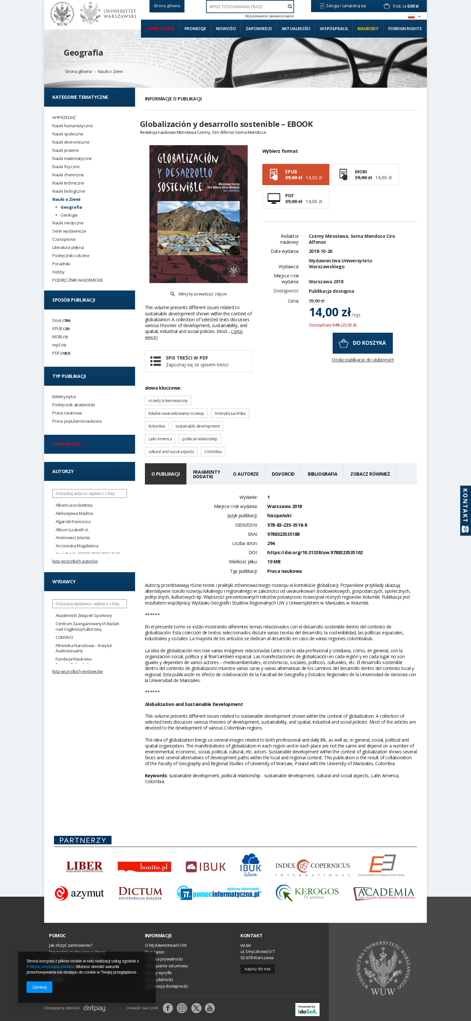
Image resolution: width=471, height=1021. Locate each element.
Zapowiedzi (259, 28)
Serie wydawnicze (69, 231)
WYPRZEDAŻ (63, 117)
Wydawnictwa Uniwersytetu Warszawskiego (340, 275)
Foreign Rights (405, 28)
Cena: (293, 312)
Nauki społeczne (67, 134)
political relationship (199, 424)
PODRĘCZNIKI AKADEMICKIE (77, 280)
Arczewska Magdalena (77, 546)
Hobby (58, 272)
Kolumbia (156, 411)
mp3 (59, 345)
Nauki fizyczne (65, 166)
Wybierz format (280, 162)
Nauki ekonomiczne (70, 142)
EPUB (60, 328)
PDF (61, 353)
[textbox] (250, 6)
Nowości (226, 28)
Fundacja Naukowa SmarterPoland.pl (74, 661)
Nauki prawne (65, 150)
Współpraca (334, 28)
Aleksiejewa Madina (74, 513)
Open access (161, 28)
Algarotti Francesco (73, 521)
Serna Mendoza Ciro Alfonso (352, 250)
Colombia (213, 436)
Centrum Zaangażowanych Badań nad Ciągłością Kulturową (87, 626)
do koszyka (369, 354)
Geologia (69, 215)
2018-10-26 (320, 263)
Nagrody (368, 28)
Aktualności (296, 28)
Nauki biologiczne (68, 191)
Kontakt (251, 921)
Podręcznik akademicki (73, 405)
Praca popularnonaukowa (76, 421)
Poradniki (61, 264)
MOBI (60, 337)
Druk (61, 320)
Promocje (195, 28)
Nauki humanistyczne (72, 126)
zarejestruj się (354, 6)
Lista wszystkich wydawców (77, 671)
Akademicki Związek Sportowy (84, 615)
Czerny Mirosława (328, 247)
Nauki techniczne (68, 183)
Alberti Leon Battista (74, 505)
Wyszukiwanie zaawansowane (269, 16)
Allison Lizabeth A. (72, 530)
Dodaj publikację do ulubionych (363, 371)
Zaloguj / (334, 6)
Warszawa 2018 (326, 293)
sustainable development (197, 411)
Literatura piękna (68, 247)
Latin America (160, 424)
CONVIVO (64, 637)
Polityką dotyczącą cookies (50, 966)
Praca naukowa (67, 413)
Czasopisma (64, 239)
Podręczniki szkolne (70, 255)
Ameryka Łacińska (230, 398)
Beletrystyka (64, 396)
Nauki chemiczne (68, 175)
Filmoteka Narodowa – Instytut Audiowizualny (84, 648)
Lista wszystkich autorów (74, 561)
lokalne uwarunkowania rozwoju (176, 398)
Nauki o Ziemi (110, 71)
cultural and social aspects (171, 436)
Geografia (83, 52)
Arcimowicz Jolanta (73, 537)
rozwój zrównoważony (168, 385)
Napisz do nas (257, 954)
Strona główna (78, 71)
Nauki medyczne (67, 223)
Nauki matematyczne (72, 158)
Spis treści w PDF (206, 346)
